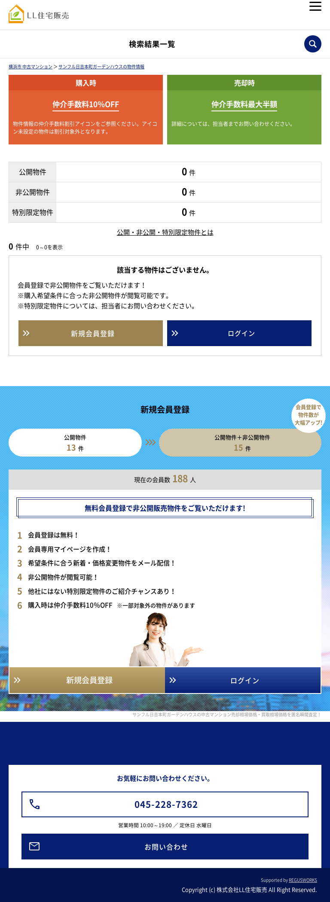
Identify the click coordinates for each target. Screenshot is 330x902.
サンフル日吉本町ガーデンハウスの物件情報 (101, 66)
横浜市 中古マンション (30, 66)
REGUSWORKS (303, 880)
